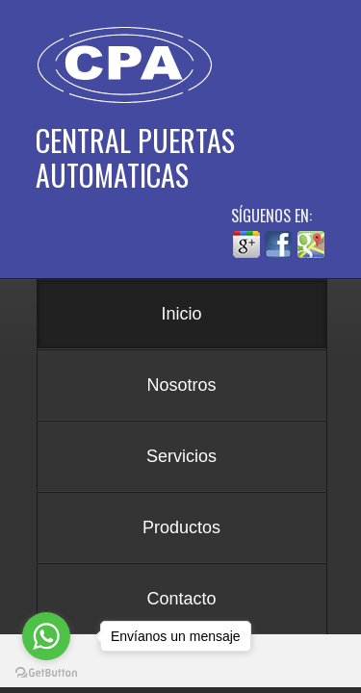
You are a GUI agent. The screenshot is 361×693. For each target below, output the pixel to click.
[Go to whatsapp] (46, 636)
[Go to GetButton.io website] (46, 673)
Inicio (181, 313)
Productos (181, 527)
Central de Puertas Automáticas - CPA (132, 65)
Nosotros (181, 385)
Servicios (181, 456)
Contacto (181, 598)
